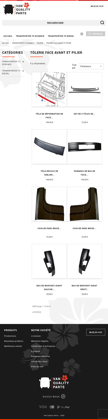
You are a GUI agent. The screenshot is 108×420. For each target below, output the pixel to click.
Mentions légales (40, 341)
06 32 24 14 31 (97, 6)
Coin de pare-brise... (49, 228)
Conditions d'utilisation (43, 346)
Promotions (10, 336)
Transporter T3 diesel (61, 36)
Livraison (36, 336)
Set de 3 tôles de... (84, 113)
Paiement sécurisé (40, 356)
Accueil (8, 36)
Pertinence (91, 66)
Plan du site (37, 366)
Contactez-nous (39, 361)
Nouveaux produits (13, 341)
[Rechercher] (54, 23)
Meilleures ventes (13, 346)
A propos (35, 351)
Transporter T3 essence (30, 36)
